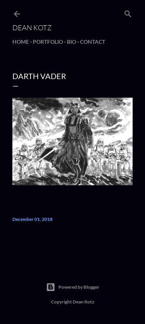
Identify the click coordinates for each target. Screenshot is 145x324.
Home (20, 41)
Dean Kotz (31, 27)
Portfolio (48, 41)
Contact (92, 41)
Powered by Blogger (72, 287)
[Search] (128, 12)
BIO (71, 41)
